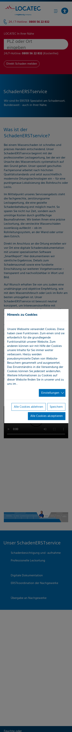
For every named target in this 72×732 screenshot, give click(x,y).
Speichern (56, 406)
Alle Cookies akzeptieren (46, 416)
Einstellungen (50, 392)
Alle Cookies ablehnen (28, 406)
